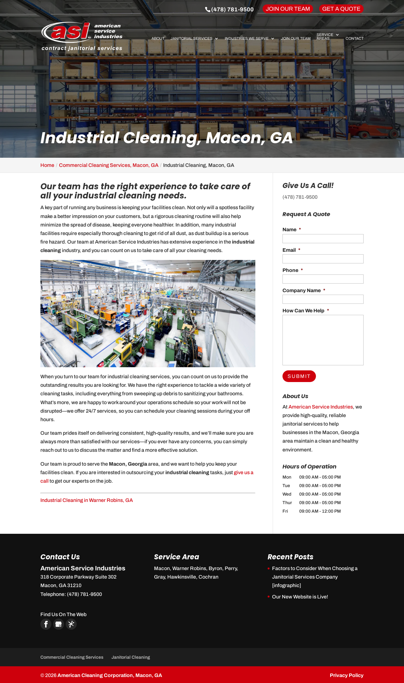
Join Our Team (288, 9)
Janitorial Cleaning (130, 655)
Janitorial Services (191, 39)
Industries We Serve (247, 39)
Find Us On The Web (63, 612)
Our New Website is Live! (300, 595)
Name (291, 229)
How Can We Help (305, 310)
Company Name (303, 290)
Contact (355, 39)
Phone (292, 270)
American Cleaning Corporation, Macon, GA (109, 673)
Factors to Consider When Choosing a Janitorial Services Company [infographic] (315, 575)
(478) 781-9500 (232, 9)
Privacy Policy (347, 673)
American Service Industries (320, 405)
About (158, 39)
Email (291, 250)
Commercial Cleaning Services (72, 655)
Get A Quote (341, 9)
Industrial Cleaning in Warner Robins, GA (86, 500)
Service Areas (325, 37)
